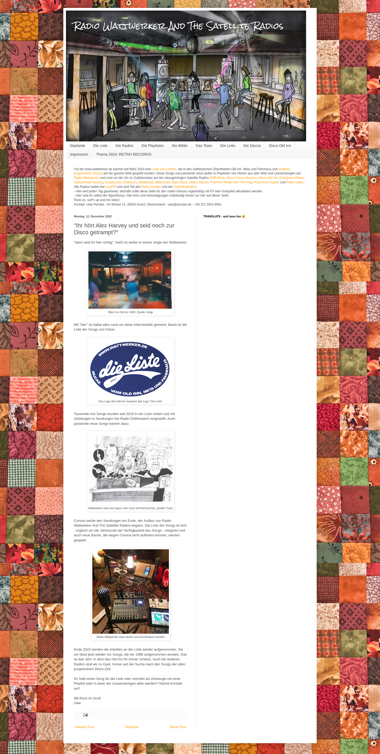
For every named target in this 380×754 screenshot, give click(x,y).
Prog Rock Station (266, 182)
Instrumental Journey (88, 182)
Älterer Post (177, 727)
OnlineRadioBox (185, 187)
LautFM (110, 187)
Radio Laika (294, 182)
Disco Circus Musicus (242, 178)
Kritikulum (130, 182)
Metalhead (146, 182)
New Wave (179, 182)
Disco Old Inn (280, 146)
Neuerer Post (84, 727)
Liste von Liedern (164, 169)
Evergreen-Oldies (291, 178)
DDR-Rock (217, 178)
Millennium (162, 182)
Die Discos (252, 146)
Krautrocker (113, 182)
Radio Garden (151, 187)
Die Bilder (180, 146)
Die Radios (125, 146)
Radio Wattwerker (86, 178)
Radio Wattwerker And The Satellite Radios (178, 25)
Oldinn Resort (198, 182)
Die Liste (100, 146)
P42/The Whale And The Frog (231, 182)
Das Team (204, 146)
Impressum (79, 154)
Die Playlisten (152, 146)
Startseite (77, 146)
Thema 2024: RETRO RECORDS (123, 154)
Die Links (227, 146)
